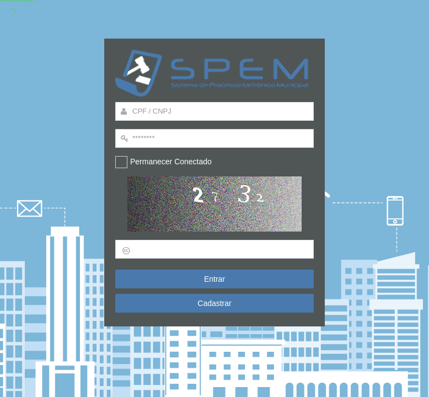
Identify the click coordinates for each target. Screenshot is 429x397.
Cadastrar (214, 303)
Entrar (214, 279)
